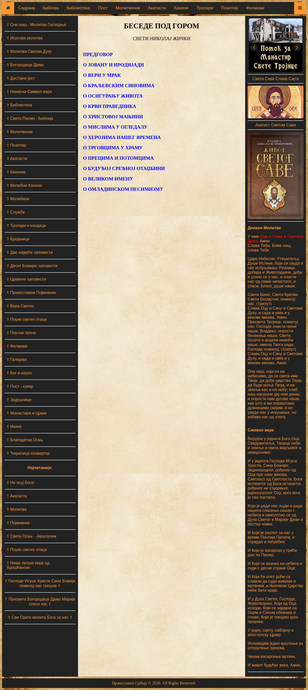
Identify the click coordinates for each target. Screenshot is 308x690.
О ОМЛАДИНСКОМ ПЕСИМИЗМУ (123, 189)
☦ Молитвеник (20, 132)
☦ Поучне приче (21, 333)
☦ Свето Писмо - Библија (30, 118)
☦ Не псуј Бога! (20, 482)
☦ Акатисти (17, 158)
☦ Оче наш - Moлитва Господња (36, 24)
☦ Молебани (18, 199)
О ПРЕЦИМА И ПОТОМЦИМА (118, 158)
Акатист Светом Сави (275, 125)
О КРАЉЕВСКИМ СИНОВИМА (119, 85)
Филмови (255, 8)
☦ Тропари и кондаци (26, 225)
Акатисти (157, 8)
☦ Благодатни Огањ (25, 440)
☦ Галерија (17, 359)
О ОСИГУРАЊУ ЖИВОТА (113, 96)
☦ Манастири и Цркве (27, 413)
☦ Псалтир (16, 145)
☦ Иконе (14, 426)
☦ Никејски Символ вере (29, 91)
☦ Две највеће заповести (30, 252)
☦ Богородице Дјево (25, 65)
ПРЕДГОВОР (98, 54)
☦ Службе (16, 212)
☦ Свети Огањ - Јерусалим (31, 536)
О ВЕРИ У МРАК (102, 75)
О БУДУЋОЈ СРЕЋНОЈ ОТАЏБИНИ (124, 168)
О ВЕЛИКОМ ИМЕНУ (108, 178)
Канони (181, 8)
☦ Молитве (17, 509)
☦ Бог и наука (19, 373)
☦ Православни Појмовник (31, 292)
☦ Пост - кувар (20, 386)
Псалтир (229, 8)
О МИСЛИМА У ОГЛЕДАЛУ (115, 127)
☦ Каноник (16, 172)
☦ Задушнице (19, 400)
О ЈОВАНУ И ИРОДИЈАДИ (113, 64)
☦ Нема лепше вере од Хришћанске (28, 565)
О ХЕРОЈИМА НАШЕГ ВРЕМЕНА (122, 137)
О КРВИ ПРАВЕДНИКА (109, 106)
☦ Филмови (17, 346)
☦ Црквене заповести (26, 279)
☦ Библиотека (19, 105)
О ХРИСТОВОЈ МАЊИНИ (113, 116)
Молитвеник (128, 8)
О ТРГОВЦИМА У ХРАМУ (113, 147)
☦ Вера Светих (20, 306)
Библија (51, 8)
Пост (103, 8)
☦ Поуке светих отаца (27, 319)
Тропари (204, 8)
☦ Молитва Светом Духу (29, 51)
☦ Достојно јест (21, 78)
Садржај (26, 8)
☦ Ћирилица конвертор (28, 453)
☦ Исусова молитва (25, 38)
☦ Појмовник (18, 523)
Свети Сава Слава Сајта (275, 79)
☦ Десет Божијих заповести (32, 266)
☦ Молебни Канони (24, 185)
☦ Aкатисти (17, 496)
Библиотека (78, 8)
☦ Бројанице (18, 239)
